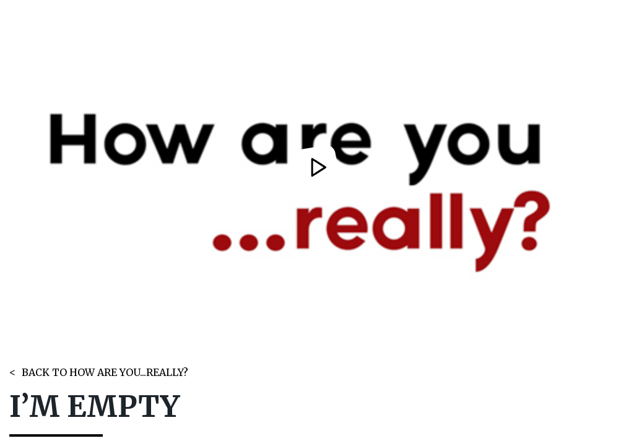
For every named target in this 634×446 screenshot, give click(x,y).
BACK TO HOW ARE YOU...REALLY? (105, 372)
